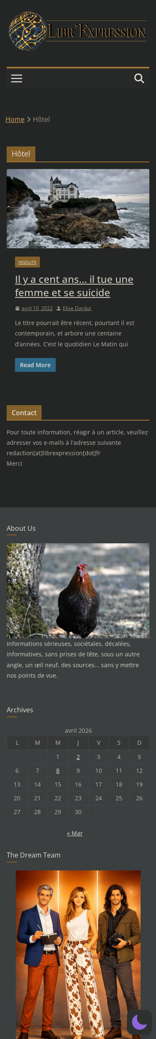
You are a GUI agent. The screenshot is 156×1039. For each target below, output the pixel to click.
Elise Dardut (77, 308)
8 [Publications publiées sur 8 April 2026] (57, 770)
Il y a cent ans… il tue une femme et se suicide (74, 285)
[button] (139, 1022)
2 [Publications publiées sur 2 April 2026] (78, 757)
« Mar (75, 833)
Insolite (27, 262)
